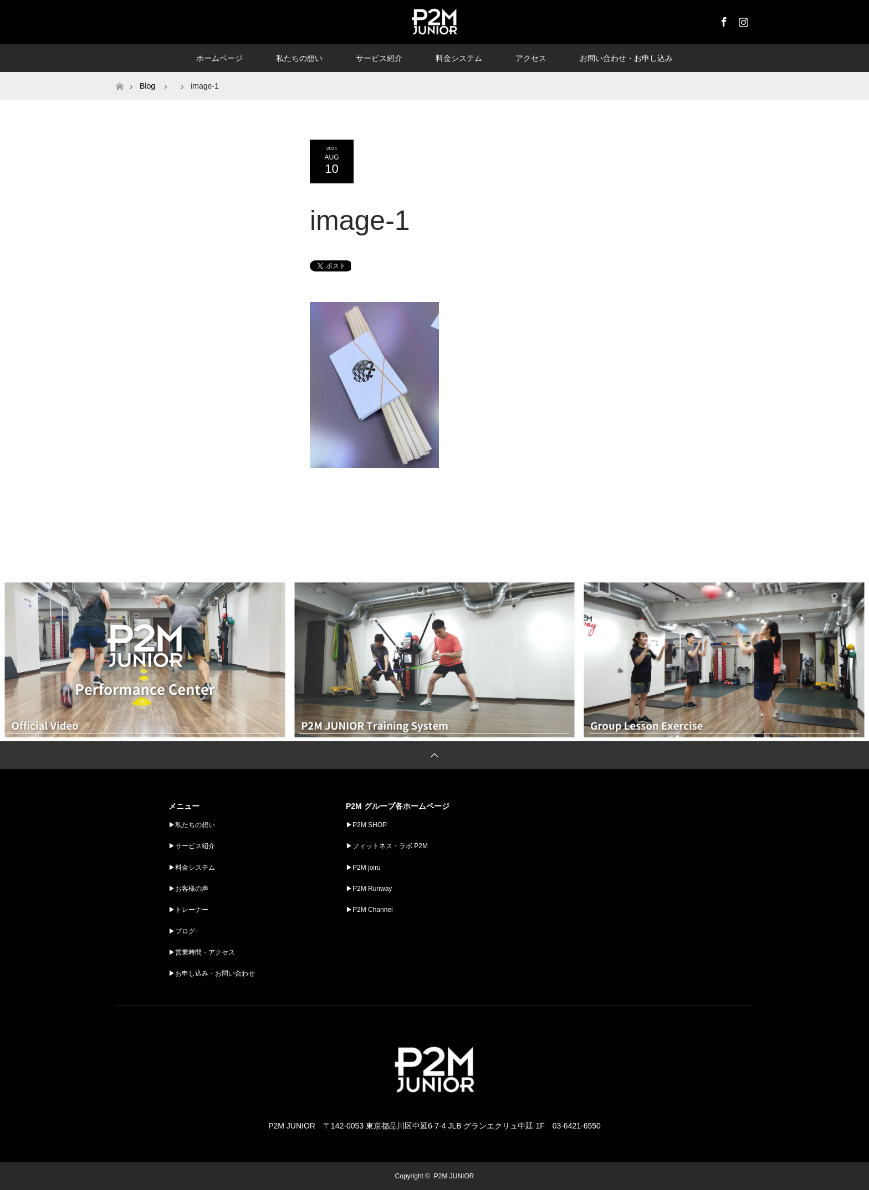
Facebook (722, 20)
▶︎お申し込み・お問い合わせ (211, 973)
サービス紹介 (379, 58)
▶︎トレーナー (188, 910)
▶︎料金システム (191, 867)
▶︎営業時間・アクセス (201, 952)
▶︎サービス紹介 (191, 846)
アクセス (530, 58)
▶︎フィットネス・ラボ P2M (387, 846)
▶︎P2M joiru (363, 867)
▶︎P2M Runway (369, 888)
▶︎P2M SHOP (366, 825)
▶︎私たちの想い (191, 825)
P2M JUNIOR (454, 1176)
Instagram (742, 20)
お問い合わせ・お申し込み (626, 58)
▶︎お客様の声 (188, 888)
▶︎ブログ (181, 931)
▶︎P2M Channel (369, 910)
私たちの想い (299, 58)
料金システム (459, 58)
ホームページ (219, 58)
